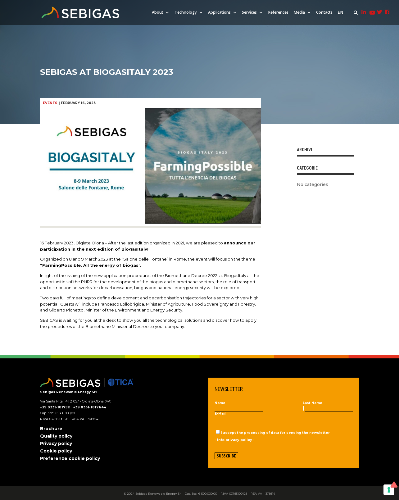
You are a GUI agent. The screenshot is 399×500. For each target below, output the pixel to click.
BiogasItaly (235, 275)
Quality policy (56, 436)
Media (299, 12)
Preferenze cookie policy (70, 458)
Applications (219, 12)
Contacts (324, 12)
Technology (186, 12)
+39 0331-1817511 (55, 407)
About (157, 12)
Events (50, 103)
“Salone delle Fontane (144, 259)
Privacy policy (56, 443)
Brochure (51, 428)
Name (220, 403)
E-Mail (220, 414)
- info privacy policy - (235, 440)
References (278, 12)
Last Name (312, 403)
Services (249, 12)
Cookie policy (56, 451)
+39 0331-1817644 (89, 407)
